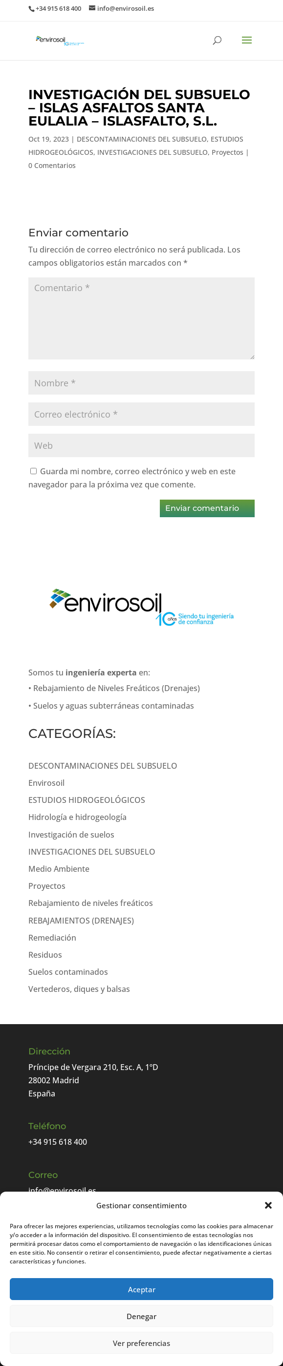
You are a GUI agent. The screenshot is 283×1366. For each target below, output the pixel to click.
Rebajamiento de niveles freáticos (90, 903)
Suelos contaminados (68, 972)
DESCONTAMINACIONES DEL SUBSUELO (142, 139)
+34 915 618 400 (57, 1141)
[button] (268, 1205)
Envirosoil (46, 783)
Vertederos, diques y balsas (79, 989)
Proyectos (227, 152)
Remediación (52, 937)
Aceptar (141, 1289)
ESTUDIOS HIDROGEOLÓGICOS (86, 800)
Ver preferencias (141, 1343)
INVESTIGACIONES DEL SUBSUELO (152, 152)
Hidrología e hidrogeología (77, 817)
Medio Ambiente (58, 868)
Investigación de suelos (71, 834)
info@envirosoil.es (62, 1190)
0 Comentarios (52, 165)
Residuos (45, 954)
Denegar (141, 1316)
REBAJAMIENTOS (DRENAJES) (81, 920)
